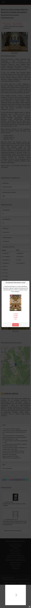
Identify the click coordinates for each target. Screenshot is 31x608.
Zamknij (15, 324)
